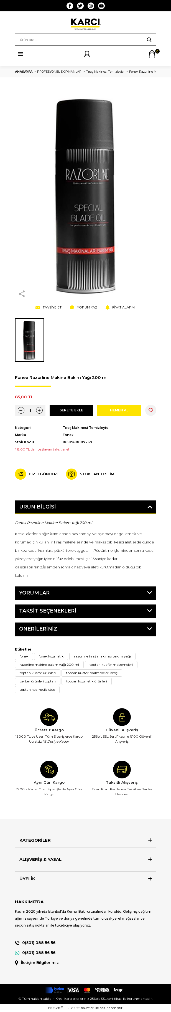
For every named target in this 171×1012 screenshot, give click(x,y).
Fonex (68, 435)
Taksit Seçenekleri (47, 611)
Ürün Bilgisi (37, 507)
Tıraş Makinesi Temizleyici (86, 428)
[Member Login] (87, 54)
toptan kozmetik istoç (37, 689)
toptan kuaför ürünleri (38, 673)
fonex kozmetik (51, 656)
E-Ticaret (72, 1008)
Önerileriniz (38, 629)
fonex (24, 656)
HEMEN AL (119, 410)
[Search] (85, 40)
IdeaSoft (55, 1008)
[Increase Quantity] (39, 410)
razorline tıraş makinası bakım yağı (102, 656)
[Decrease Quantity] (21, 410)
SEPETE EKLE (71, 410)
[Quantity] (30, 410)
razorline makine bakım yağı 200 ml (49, 664)
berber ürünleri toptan (38, 681)
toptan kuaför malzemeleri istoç (92, 673)
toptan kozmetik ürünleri (86, 681)
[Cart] (152, 54)
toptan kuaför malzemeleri (111, 664)
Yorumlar (34, 593)
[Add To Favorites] (150, 410)
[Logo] (85, 24)
